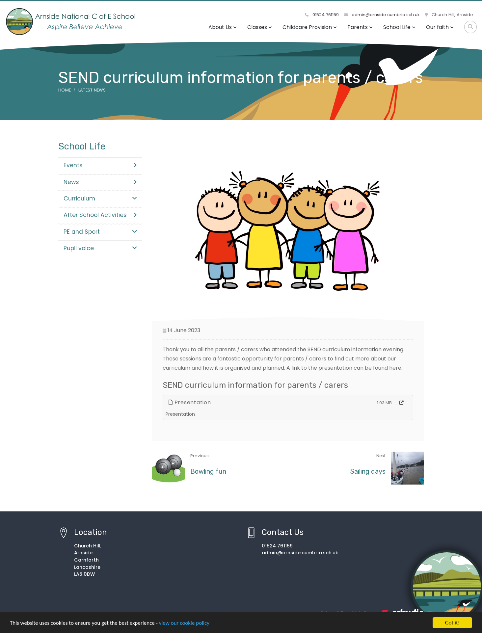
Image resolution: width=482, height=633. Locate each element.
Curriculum (100, 198)
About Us (222, 27)
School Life (399, 27)
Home (64, 90)
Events (100, 165)
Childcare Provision (309, 27)
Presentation (190, 402)
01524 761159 (322, 15)
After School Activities (100, 215)
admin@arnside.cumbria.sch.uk (382, 15)
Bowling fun (208, 471)
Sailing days (368, 471)
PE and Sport (100, 232)
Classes (259, 27)
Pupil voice (100, 248)
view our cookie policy (184, 623)
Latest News (92, 90)
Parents (360, 27)
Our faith (440, 27)
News (100, 182)
